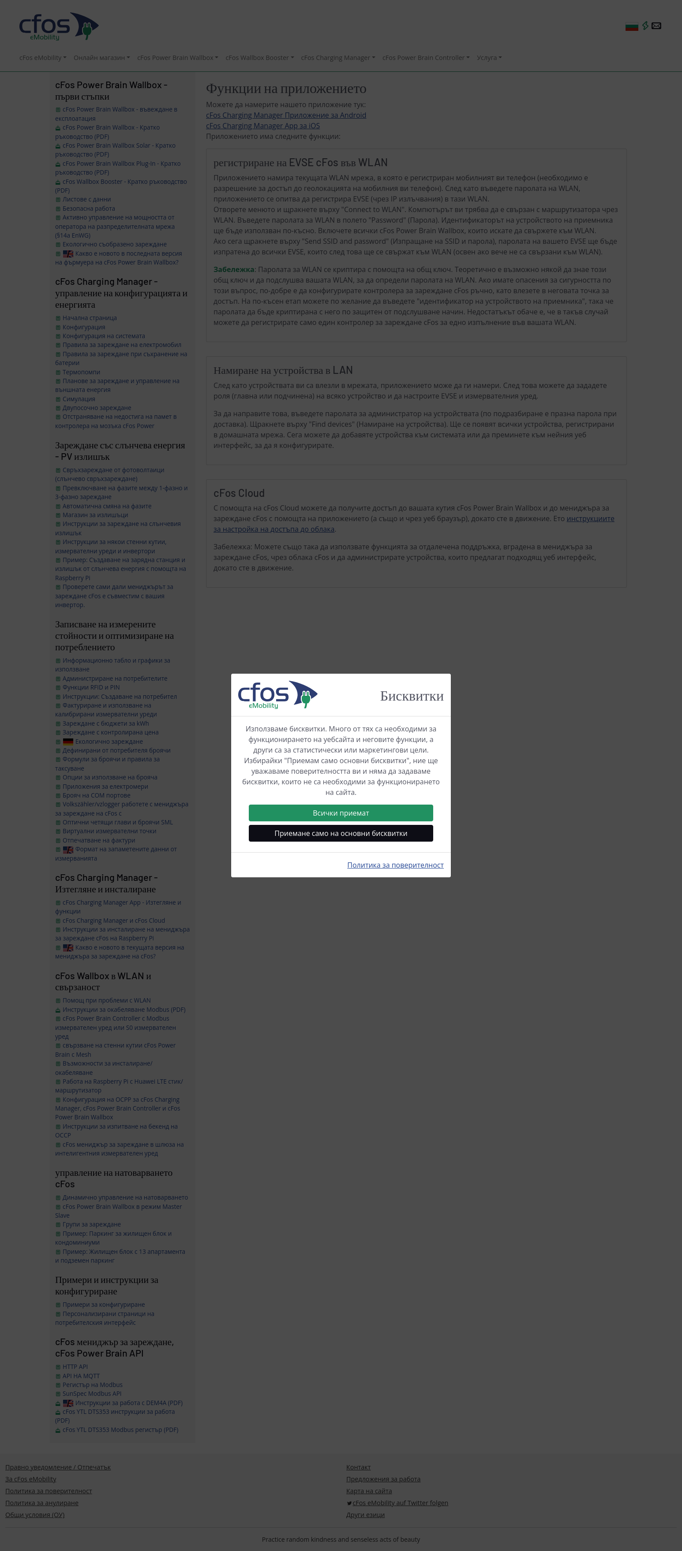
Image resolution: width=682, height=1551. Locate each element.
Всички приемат (341, 813)
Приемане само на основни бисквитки (340, 833)
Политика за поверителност (395, 865)
